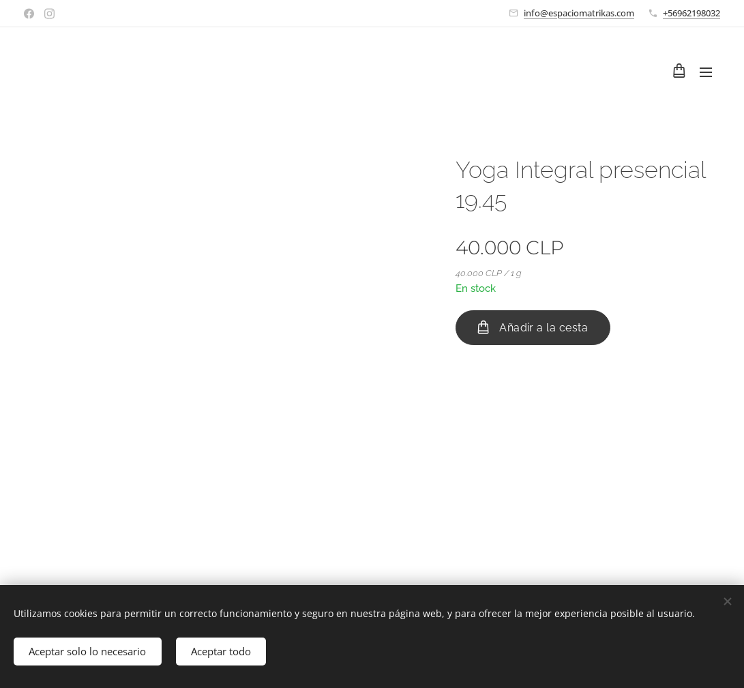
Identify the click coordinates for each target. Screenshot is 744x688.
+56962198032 (691, 13)
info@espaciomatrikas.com (579, 13)
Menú (706, 72)
